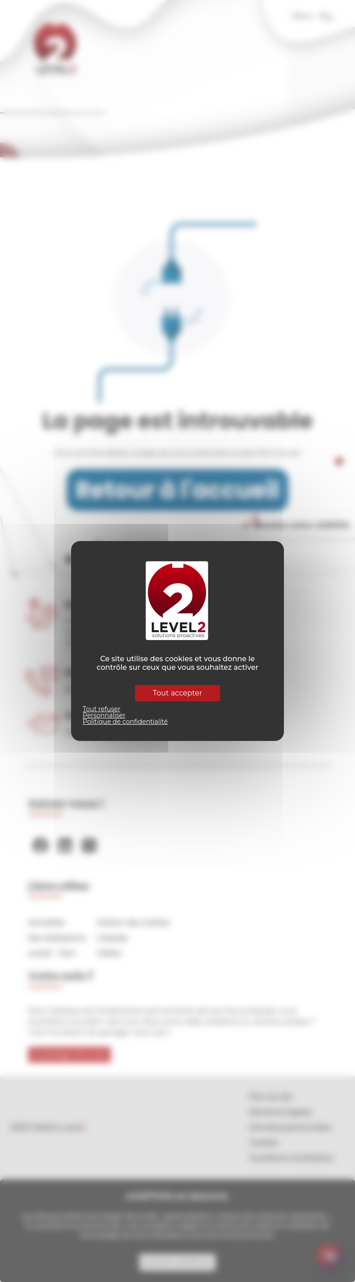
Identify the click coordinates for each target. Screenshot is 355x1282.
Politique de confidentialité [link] (125, 721)
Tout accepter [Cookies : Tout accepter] (177, 693)
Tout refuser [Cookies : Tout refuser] (102, 709)
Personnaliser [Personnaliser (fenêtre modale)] (104, 715)
